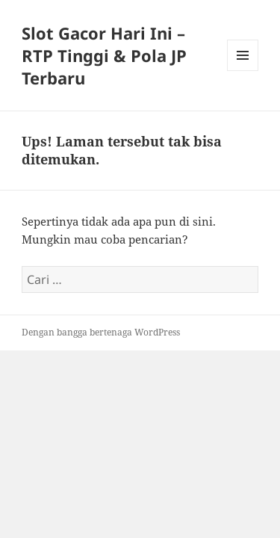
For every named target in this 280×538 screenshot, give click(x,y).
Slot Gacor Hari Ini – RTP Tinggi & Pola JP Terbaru (104, 55)
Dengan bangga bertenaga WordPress (101, 332)
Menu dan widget (243, 70)
